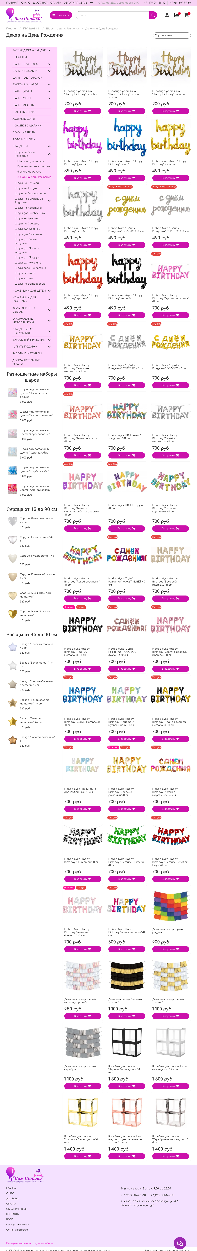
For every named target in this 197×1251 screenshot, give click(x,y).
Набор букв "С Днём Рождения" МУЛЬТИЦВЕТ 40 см (126, 581)
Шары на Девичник (28, 218)
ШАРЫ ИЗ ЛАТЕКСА (25, 64)
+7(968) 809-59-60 (180, 2)
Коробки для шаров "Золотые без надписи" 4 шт (81, 1139)
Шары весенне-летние (30, 268)
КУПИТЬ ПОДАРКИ (25, 346)
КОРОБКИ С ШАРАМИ (27, 125)
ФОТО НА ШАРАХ (23, 139)
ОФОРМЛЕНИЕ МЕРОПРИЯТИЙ (23, 320)
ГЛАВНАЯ (12, 2)
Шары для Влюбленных (30, 213)
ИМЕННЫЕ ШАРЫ (24, 112)
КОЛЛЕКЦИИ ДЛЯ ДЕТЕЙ (29, 290)
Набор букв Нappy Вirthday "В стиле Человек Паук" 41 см (170, 862)
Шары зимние (24, 278)
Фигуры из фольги (29, 171)
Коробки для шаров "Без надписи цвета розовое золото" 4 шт (125, 1139)
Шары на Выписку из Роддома (29, 200)
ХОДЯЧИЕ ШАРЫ (23, 118)
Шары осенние (25, 273)
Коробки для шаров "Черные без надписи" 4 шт (124, 1069)
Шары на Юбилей (27, 183)
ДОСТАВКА (40, 2)
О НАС (25, 2)
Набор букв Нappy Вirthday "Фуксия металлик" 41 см (170, 298)
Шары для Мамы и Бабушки (27, 241)
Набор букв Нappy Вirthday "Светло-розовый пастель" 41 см (170, 651)
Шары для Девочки (27, 229)
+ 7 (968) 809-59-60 (133, 1195)
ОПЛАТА (55, 2)
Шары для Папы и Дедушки (27, 250)
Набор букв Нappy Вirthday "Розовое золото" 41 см (81, 438)
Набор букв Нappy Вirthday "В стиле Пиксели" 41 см (126, 862)
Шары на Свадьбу (27, 223)
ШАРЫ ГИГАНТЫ (23, 105)
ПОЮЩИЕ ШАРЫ (23, 132)
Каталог (60, 15)
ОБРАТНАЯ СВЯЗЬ (75, 2)
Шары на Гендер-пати (30, 193)
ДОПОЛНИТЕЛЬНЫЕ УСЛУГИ (26, 362)
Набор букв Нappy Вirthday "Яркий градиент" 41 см (82, 581)
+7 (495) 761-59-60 (154, 2)
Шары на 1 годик (26, 188)
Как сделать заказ (17, 1224)
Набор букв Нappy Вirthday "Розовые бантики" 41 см (77, 932)
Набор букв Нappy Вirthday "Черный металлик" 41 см (77, 651)
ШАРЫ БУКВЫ (21, 98)
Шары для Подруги (27, 257)
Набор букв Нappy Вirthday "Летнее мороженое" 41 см (165, 792)
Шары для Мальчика (28, 234)
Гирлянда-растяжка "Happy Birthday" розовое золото (125, 94)
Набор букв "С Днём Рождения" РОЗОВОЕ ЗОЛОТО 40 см (122, 651)
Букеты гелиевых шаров (33, 166)
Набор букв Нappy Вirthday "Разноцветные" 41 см (126, 932)
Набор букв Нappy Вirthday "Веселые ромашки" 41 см (121, 792)
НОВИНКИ (19, 57)
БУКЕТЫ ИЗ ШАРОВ (25, 84)
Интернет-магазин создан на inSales (29, 1243)
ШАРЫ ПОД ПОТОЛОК (27, 77)
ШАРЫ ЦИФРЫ (22, 91)
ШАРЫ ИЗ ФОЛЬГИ (25, 71)
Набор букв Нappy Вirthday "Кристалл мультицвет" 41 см (121, 721)
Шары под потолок (30, 161)
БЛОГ (9, 1219)
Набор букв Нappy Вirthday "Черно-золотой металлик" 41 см (169, 721)
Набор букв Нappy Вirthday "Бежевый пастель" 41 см (165, 581)
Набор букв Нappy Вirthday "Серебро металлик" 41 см (165, 438)
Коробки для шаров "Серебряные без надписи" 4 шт (170, 1139)
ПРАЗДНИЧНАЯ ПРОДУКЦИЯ (22, 331)
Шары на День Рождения (62, 28)
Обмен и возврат (17, 1230)
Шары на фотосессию (30, 283)
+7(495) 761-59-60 (162, 1195)
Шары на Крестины (28, 207)
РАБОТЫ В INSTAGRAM (27, 353)
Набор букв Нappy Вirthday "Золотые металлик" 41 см (77, 368)
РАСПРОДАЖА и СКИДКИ (29, 50)
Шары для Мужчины (28, 262)
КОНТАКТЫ (12, 1214)
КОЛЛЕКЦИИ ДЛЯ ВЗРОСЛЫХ (24, 299)
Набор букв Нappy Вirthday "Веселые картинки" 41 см (165, 508)
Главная (11, 28)
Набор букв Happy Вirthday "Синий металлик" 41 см (82, 721)
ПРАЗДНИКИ (31, 28)
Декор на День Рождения (34, 177)
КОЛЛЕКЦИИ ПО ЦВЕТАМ (23, 310)
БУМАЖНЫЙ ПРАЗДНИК (28, 340)
